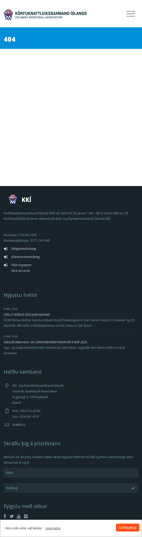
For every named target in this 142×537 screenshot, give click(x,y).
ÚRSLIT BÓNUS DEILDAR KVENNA (26, 314)
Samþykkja (127, 527)
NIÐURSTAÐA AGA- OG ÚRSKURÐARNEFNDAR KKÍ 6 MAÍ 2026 (45, 342)
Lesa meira (52, 528)
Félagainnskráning (23, 248)
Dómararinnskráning (25, 256)
